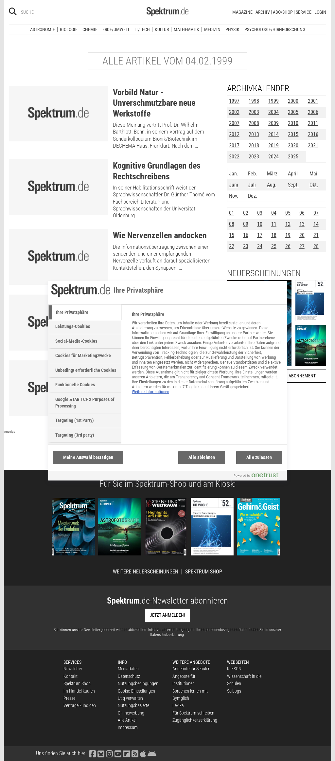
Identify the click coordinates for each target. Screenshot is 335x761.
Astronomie (42, 29)
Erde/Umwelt (116, 29)
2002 (234, 112)
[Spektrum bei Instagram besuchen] (109, 753)
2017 (234, 145)
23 (245, 246)
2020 (293, 145)
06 (302, 213)
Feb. (252, 174)
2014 (273, 134)
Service (303, 12)
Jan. (233, 174)
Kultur (162, 29)
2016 (313, 134)
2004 (273, 112)
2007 (234, 123)
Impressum (128, 727)
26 (288, 246)
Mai (313, 174)
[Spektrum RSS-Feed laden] (135, 753)
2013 (254, 134)
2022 (234, 157)
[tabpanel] (207, 356)
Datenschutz (129, 676)
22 (231, 246)
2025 (293, 157)
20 (302, 235)
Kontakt (70, 676)
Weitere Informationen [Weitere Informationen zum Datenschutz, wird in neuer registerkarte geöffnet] (150, 391)
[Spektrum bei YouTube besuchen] (118, 753)
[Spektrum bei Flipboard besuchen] (126, 753)
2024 (273, 157)
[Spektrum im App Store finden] (143, 753)
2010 (293, 123)
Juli (252, 185)
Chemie (89, 29)
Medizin (212, 29)
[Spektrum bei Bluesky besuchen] (101, 753)
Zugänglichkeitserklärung (194, 720)
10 (259, 224)
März (272, 174)
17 (259, 235)
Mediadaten (128, 668)
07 (316, 213)
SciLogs (234, 691)
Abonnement (302, 376)
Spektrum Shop (203, 571)
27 (302, 246)
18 (273, 235)
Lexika (178, 705)
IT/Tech (142, 29)
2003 (254, 112)
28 (316, 246)
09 (245, 224)
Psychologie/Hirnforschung (274, 29)
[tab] (85, 312)
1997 (234, 101)
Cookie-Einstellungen (136, 691)
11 (273, 224)
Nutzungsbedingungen (138, 683)
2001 (313, 101)
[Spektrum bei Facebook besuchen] (92, 753)
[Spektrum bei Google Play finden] (152, 753)
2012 (234, 134)
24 (259, 246)
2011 (313, 123)
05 (288, 213)
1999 (273, 101)
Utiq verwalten (130, 698)
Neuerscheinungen (264, 273)
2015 (293, 134)
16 (245, 235)
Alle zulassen (259, 457)
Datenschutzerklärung (167, 634)
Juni (233, 185)
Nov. (233, 196)
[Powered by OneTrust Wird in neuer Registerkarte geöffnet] (259, 476)
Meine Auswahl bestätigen (88, 457)
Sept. (293, 185)
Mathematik (186, 29)
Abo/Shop (283, 12)
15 (231, 235)
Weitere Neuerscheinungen (145, 571)
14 (316, 224)
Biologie (69, 29)
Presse (69, 698)
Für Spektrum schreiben (193, 713)
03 (259, 213)
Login (320, 12)
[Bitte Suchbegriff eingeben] (44, 12)
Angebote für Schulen (191, 668)
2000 (293, 101)
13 (302, 224)
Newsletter (72, 668)
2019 (273, 145)
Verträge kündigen (79, 705)
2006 (313, 112)
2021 (313, 145)
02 (245, 213)
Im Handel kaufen (79, 691)
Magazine (242, 12)
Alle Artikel (127, 720)
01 (231, 213)
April (293, 174)
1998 (254, 101)
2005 (293, 112)
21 (316, 235)
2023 (254, 157)
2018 (254, 145)
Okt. (313, 185)
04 (273, 213)
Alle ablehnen (201, 457)
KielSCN (234, 668)
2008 (254, 123)
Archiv (263, 12)
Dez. (252, 196)
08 (231, 224)
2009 (273, 123)
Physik (232, 29)
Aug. (271, 185)
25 (273, 246)
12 (288, 224)
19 (288, 235)
